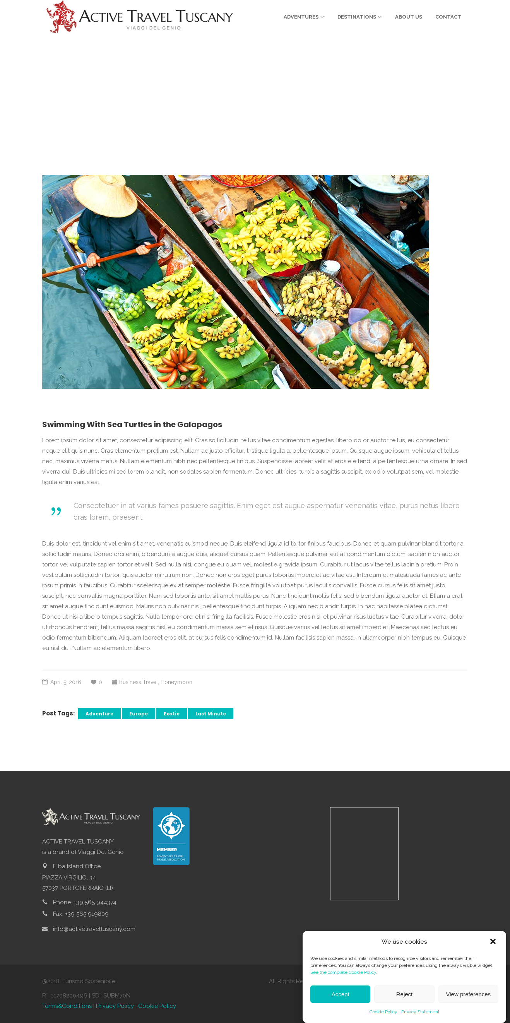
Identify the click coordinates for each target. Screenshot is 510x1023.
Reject (404, 994)
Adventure (99, 713)
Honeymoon (176, 682)
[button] (493, 942)
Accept (340, 994)
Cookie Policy (383, 1011)
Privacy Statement (420, 1011)
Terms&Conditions (67, 1005)
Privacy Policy (115, 1005)
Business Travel (138, 682)
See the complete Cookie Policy (343, 972)
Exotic (172, 713)
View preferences (468, 994)
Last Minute (210, 713)
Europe (138, 713)
